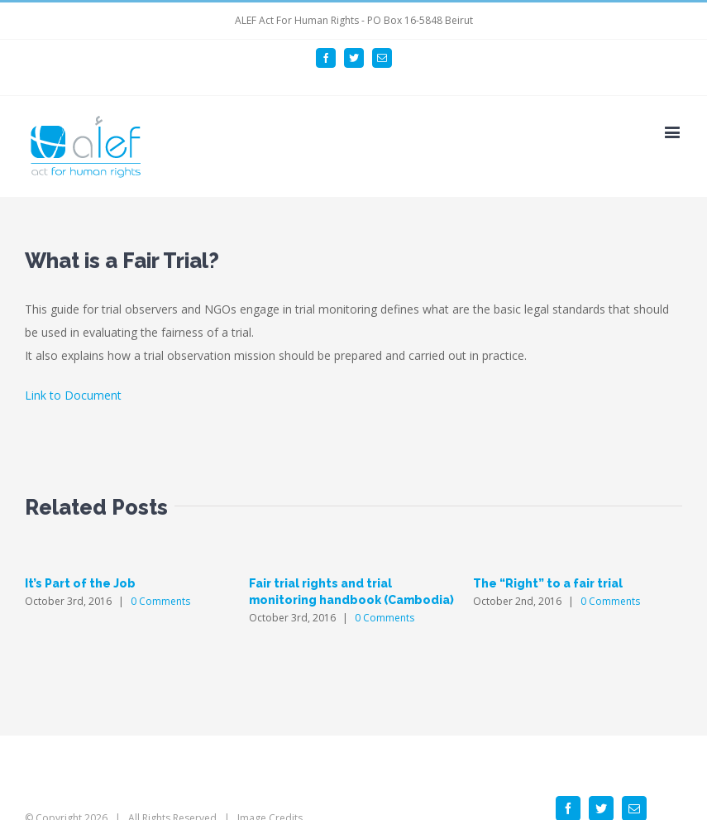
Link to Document (73, 395)
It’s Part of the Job (80, 583)
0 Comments (160, 601)
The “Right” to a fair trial (548, 583)
